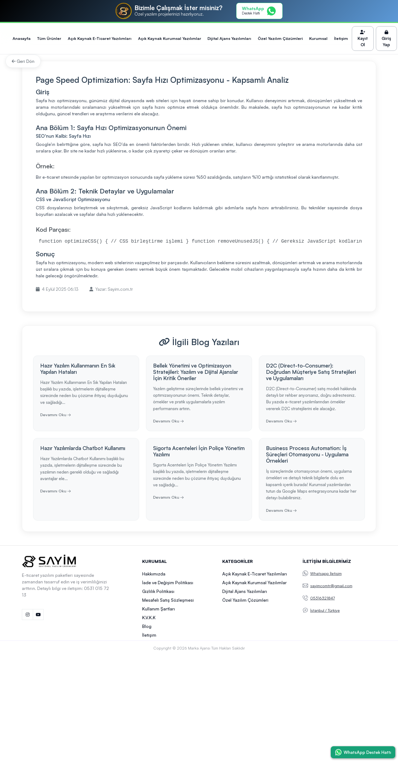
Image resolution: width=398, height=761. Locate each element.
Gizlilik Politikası (158, 591)
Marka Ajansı (199, 648)
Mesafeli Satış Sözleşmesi (168, 600)
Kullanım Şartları (158, 609)
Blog (146, 626)
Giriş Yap (386, 38)
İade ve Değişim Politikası (167, 582)
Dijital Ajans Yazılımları (229, 38)
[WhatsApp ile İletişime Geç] (363, 752)
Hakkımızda (153, 574)
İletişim (341, 38)
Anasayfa (22, 38)
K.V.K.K (149, 617)
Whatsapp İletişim (326, 573)
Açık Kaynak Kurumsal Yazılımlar (169, 38)
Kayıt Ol (363, 38)
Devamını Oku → (55, 414)
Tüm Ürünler (49, 38)
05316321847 (322, 598)
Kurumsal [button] (318, 38)
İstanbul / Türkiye (325, 610)
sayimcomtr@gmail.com (331, 585)
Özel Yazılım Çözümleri (280, 38)
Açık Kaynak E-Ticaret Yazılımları (99, 38)
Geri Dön (23, 61)
